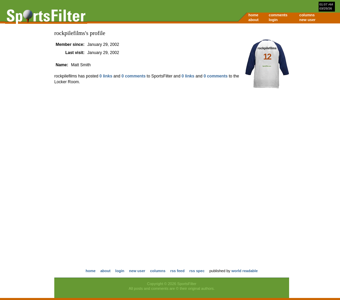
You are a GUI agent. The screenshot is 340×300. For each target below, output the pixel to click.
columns (307, 15)
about (253, 20)
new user (307, 20)
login (273, 20)
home (253, 15)
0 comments (133, 76)
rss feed (177, 271)
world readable (244, 271)
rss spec (197, 271)
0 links (105, 76)
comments (278, 15)
